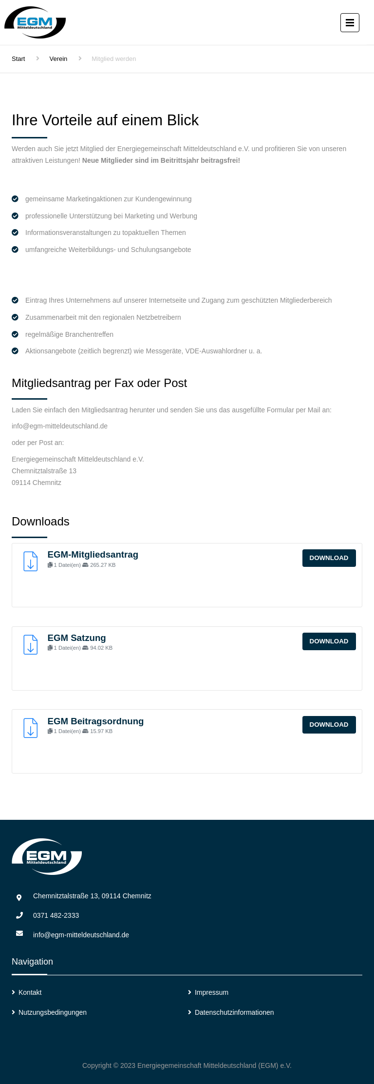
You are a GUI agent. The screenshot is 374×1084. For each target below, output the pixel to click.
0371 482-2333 (56, 915)
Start (18, 58)
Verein (58, 58)
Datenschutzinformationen (234, 1012)
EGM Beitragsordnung (96, 721)
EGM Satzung (77, 638)
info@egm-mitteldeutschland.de (81, 935)
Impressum (211, 992)
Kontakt (30, 992)
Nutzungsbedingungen (53, 1012)
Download (329, 557)
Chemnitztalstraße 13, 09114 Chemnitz (92, 896)
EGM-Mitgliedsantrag (93, 554)
